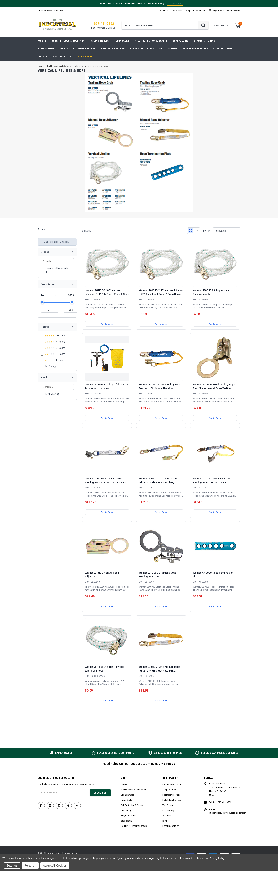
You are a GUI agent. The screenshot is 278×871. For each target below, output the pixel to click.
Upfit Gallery (168, 810)
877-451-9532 (104, 23)
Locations (163, 11)
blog (188, 11)
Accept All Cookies (55, 865)
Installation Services (171, 800)
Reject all (30, 865)
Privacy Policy (216, 858)
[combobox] (165, 25)
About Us (166, 815)
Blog (164, 821)
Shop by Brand (169, 789)
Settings (12, 865)
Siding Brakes (100, 41)
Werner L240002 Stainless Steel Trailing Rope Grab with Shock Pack (105, 480)
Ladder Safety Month (172, 784)
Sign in (216, 11)
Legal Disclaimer (170, 826)
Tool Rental (167, 805)
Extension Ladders (142, 49)
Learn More (175, 3)
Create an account (231, 11)
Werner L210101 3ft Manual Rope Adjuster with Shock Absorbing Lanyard (158, 482)
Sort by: (207, 230)
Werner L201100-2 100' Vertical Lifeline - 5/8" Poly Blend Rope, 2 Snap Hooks (107, 294)
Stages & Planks (204, 41)
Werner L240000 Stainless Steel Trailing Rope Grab (158, 574)
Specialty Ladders (113, 49)
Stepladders (46, 49)
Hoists (42, 41)
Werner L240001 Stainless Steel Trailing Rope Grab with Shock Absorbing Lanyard (211, 482)
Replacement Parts (195, 49)
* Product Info (222, 49)
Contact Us (177, 11)
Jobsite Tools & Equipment (68, 41)
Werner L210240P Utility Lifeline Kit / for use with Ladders (106, 386)
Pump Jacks (121, 41)
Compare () (199, 11)
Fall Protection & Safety (150, 41)
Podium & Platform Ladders (78, 49)
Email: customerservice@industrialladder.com (227, 811)
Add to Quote (107, 324)
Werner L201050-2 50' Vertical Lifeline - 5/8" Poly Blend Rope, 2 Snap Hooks (161, 292)
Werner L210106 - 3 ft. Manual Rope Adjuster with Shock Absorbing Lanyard (159, 671)
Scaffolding (180, 41)
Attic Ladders (168, 49)
